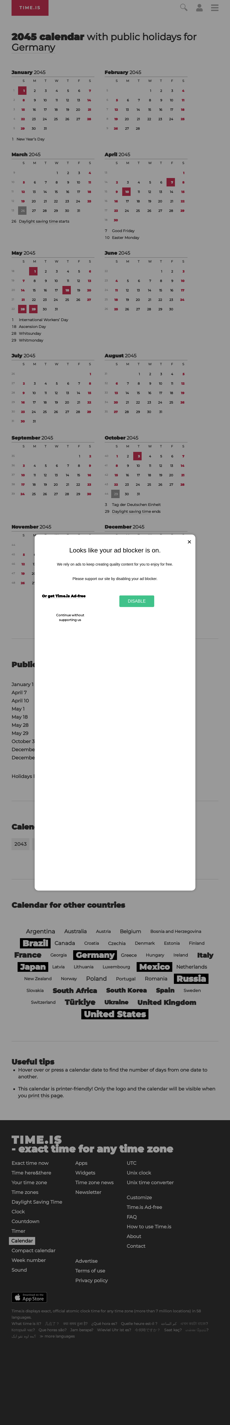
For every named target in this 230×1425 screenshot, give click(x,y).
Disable (137, 601)
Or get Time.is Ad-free (63, 596)
